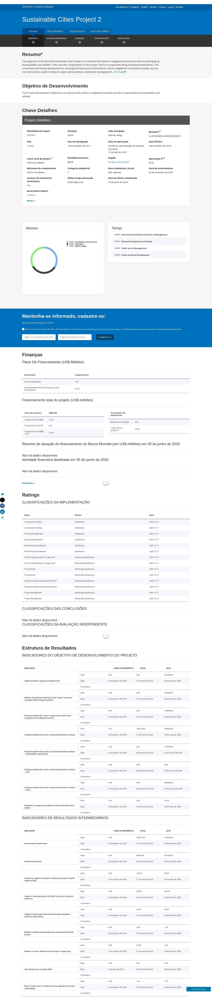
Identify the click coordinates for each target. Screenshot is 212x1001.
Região (112, 157)
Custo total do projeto (39, 158)
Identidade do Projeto (38, 131)
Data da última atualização (122, 178)
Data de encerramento (161, 168)
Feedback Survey (199, 989)
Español (153, 7)
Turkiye (30, 145)
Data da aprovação (118, 141)
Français (162, 7)
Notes (30, 200)
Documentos (77, 31)
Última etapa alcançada (80, 178)
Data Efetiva (155, 141)
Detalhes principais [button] (56, 41)
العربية (170, 7)
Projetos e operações (44, 6)
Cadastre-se (105, 337)
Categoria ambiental (79, 168)
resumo (33, 31)
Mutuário (154, 131)
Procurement (55, 31)
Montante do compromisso (41, 168)
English (144, 7)
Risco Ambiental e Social (121, 168)
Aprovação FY (157, 158)
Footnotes (27, 483)
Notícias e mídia (100, 31)
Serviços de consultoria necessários (39, 180)
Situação (72, 131)
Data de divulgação (78, 141)
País (29, 141)
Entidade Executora (78, 157)
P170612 (31, 195)
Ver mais (120, 71)
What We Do (28, 6)
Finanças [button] (79, 41)
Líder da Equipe (116, 131)
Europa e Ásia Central (118, 162)
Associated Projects (37, 191)
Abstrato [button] (33, 41)
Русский (179, 7)
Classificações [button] (101, 41)
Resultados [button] (123, 41)
